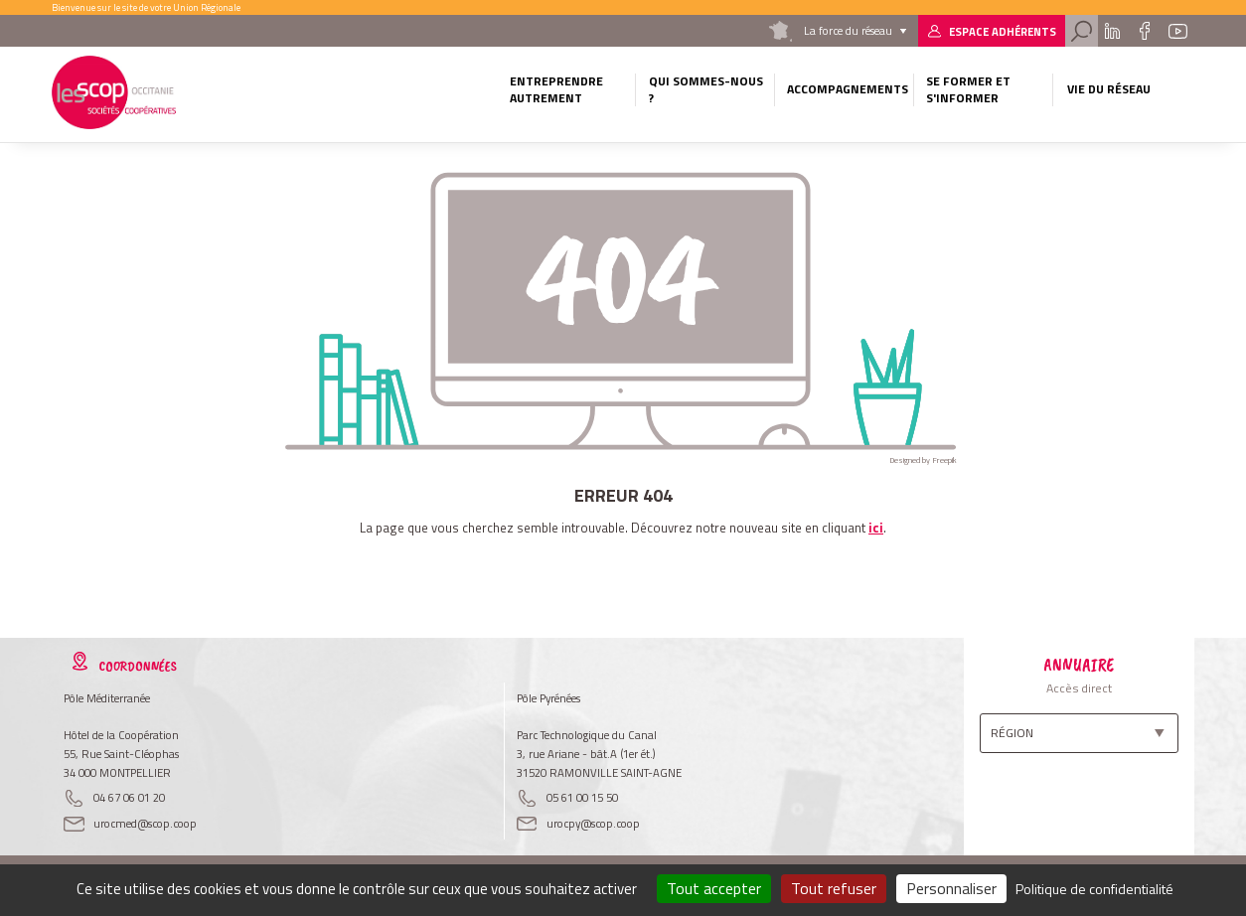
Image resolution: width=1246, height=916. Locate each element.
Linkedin (1112, 31)
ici (875, 527)
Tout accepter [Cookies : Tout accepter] (714, 888)
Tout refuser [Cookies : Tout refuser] (833, 888)
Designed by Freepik (923, 460)
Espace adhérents (1002, 31)
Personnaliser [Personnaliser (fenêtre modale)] (951, 888)
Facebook (1144, 31)
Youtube (1177, 31)
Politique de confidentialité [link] (1094, 888)
